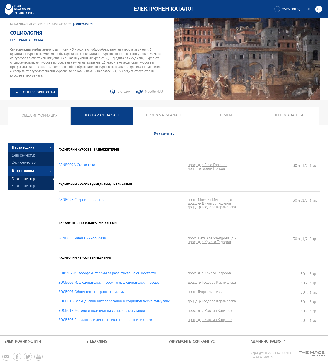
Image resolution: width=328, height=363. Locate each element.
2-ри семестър (24, 162)
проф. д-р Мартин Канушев (210, 311)
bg (318, 9)
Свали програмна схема (37, 92)
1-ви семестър (23, 155)
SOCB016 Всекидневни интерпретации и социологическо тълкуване (114, 302)
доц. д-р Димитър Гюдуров (209, 204)
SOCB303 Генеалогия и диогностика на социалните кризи (105, 320)
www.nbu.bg (287, 9)
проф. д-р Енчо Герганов (207, 165)
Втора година (23, 171)
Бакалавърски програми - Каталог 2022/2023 (41, 24)
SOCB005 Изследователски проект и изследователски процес (108, 283)
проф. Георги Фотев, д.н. (207, 292)
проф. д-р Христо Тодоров (209, 242)
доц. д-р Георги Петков (206, 169)
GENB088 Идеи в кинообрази (82, 239)
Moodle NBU (154, 92)
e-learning (97, 341)
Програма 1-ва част (102, 115)
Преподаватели (288, 115)
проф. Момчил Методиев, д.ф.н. (213, 200)
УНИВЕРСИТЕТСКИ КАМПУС (192, 341)
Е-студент (125, 92)
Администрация (266, 341)
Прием (226, 115)
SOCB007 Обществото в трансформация (91, 292)
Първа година (23, 147)
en (308, 9)
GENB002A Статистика (76, 165)
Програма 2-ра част (164, 115)
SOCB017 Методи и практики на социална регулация (101, 311)
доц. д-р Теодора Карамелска (212, 207)
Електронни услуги (23, 341)
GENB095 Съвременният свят (82, 200)
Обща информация (39, 115)
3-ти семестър (23, 179)
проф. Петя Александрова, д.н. (212, 239)
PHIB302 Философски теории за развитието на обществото (107, 273)
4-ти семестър (23, 186)
